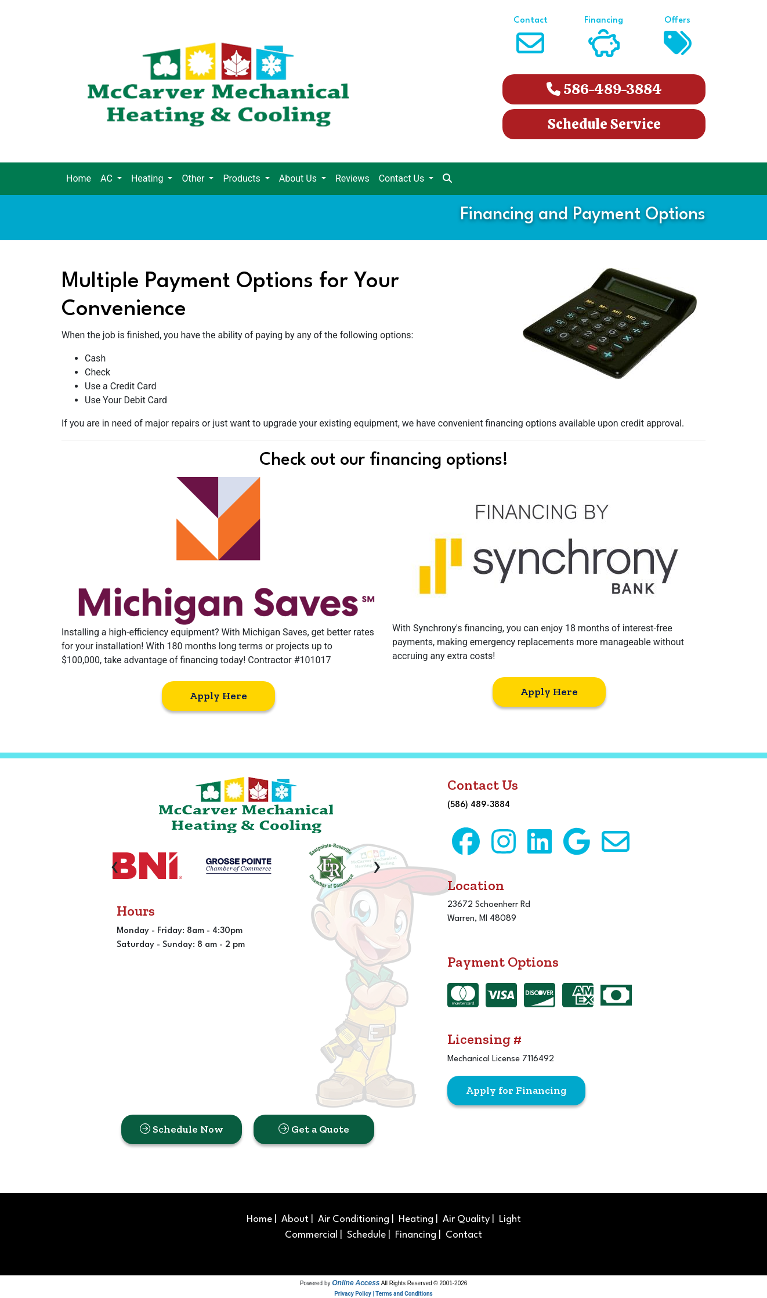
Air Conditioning (353, 1219)
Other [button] (194, 178)
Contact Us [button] (403, 178)
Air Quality (466, 1219)
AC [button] (107, 178)
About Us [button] (299, 178)
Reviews (352, 178)
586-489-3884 (604, 89)
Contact (464, 1235)
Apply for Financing (516, 1090)
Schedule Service (604, 124)
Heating (416, 1219)
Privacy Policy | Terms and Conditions (383, 1293)
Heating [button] (148, 178)
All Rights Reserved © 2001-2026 (424, 1283)
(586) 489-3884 (478, 805)
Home (78, 178)
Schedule (366, 1235)
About (295, 1219)
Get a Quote (313, 1129)
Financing (415, 1235)
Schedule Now (181, 1129)
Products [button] (242, 178)
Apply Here (218, 695)
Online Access (355, 1283)
